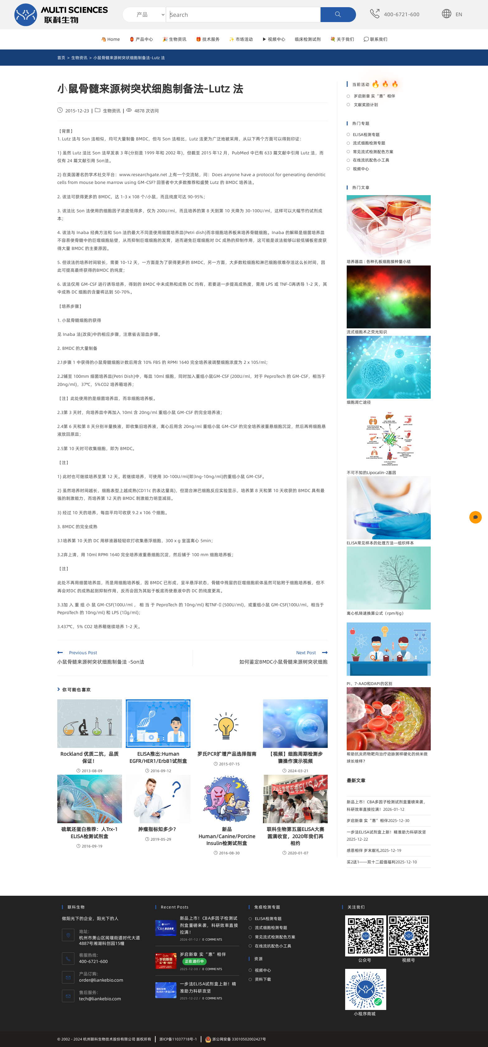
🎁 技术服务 (208, 39)
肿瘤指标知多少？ (158, 829)
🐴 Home (110, 39)
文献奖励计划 (365, 104)
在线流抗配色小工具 (371, 160)
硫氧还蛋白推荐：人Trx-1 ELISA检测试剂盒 (89, 832)
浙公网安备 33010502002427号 (235, 1039)
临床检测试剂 (308, 39)
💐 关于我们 (342, 39)
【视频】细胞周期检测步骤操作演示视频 (295, 757)
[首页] (61, 57)
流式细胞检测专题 (369, 143)
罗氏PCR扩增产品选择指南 (226, 753)
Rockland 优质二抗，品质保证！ (89, 757)
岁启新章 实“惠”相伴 (374, 96)
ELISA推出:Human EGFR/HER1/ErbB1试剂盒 (158, 757)
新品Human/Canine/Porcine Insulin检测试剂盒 (227, 836)
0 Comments (212, 939)
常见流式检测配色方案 (373, 151)
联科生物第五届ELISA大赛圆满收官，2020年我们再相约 (295, 836)
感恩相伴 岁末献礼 (363, 850)
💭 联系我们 (375, 39)
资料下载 (263, 979)
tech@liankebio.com (100, 999)
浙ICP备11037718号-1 (178, 1039)
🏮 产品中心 (141, 39)
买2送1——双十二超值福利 (371, 862)
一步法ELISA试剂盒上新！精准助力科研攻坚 (386, 832)
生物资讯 (111, 111)
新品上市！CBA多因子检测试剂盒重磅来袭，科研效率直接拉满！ (209, 925)
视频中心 (361, 168)
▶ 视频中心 (273, 39)
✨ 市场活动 (241, 39)
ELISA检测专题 (366, 134)
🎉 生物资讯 (174, 39)
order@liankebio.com (101, 980)
